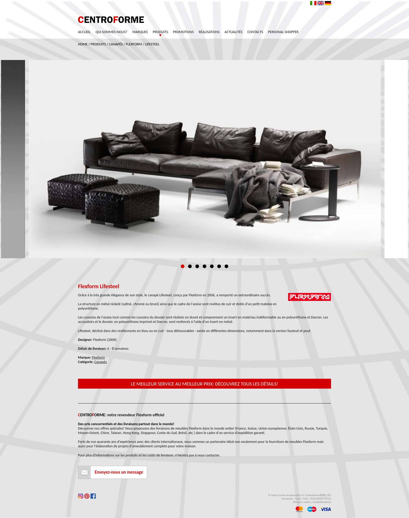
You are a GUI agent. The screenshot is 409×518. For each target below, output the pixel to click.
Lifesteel (152, 44)
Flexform (134, 44)
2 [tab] (190, 266)
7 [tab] (226, 266)
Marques (140, 32)
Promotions (183, 32)
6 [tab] (219, 266)
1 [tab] (182, 266)
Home (83, 44)
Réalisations (209, 32)
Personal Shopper (283, 32)
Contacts (255, 32)
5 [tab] (212, 266)
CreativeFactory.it (321, 502)
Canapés (116, 44)
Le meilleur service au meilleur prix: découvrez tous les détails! (204, 384)
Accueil (84, 32)
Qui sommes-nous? (111, 32)
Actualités (234, 32)
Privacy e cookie (301, 502)
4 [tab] (204, 266)
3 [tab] (197, 266)
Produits (160, 32)
